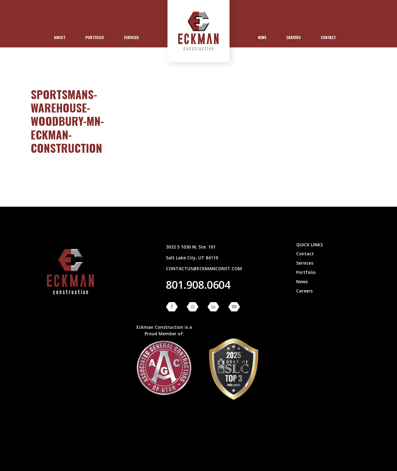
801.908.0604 (198, 285)
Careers (293, 37)
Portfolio (94, 37)
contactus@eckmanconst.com (204, 268)
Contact (328, 37)
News (262, 37)
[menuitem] (59, 37)
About (59, 37)
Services (131, 37)
